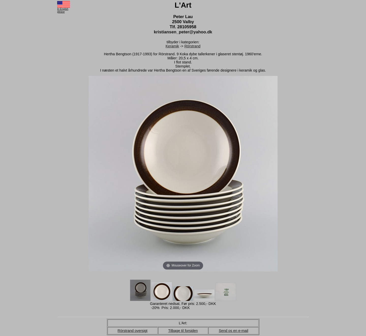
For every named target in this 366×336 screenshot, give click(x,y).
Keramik (172, 46)
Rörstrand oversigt (133, 331)
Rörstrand (192, 46)
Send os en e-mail (233, 331)
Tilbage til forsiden (183, 331)
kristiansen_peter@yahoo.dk (183, 32)
